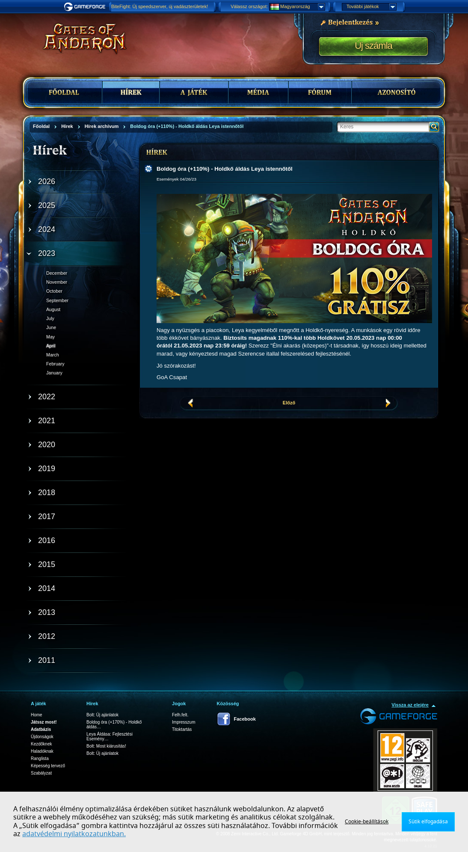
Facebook (245, 718)
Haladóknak (42, 751)
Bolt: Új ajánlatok (102, 714)
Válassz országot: (249, 6)
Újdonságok (42, 736)
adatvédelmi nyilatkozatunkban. (74, 834)
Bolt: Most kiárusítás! (106, 746)
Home (36, 714)
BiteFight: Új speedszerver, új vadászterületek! (159, 6)
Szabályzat (41, 773)
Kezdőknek (41, 744)
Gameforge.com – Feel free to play (86, 7)
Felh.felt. (180, 714)
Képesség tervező (48, 765)
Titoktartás (182, 729)
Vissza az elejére (410, 704)
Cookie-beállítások (366, 821)
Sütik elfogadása (428, 821)
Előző (289, 402)
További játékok (371, 6)
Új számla (373, 45)
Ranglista (40, 758)
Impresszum (183, 722)
